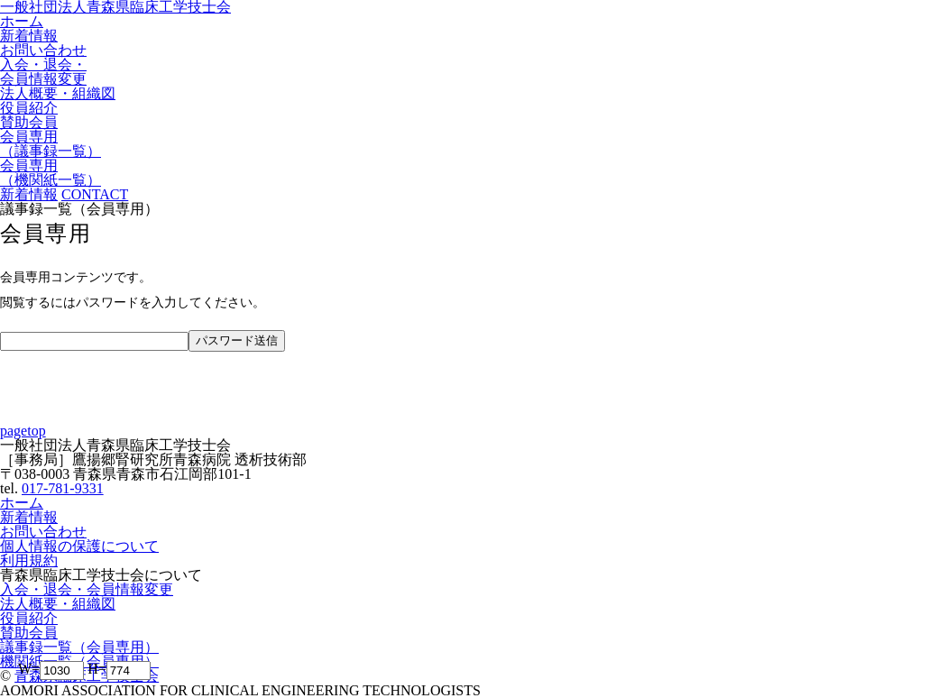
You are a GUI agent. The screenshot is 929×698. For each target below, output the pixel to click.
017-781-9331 (63, 488)
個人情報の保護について (79, 546)
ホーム (21, 502)
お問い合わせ (43, 531)
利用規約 (29, 560)
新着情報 (29, 517)
